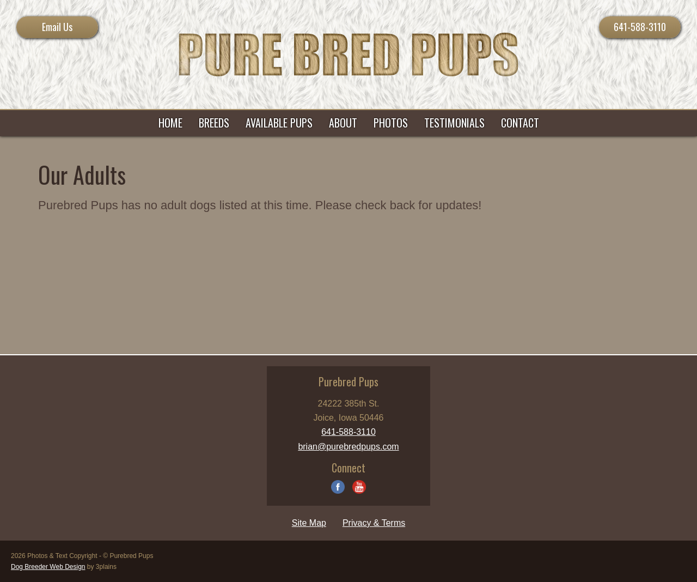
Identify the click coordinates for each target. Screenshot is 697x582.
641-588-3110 (640, 27)
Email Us (57, 27)
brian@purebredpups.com (348, 446)
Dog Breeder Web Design (48, 567)
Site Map (309, 523)
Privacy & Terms (374, 523)
